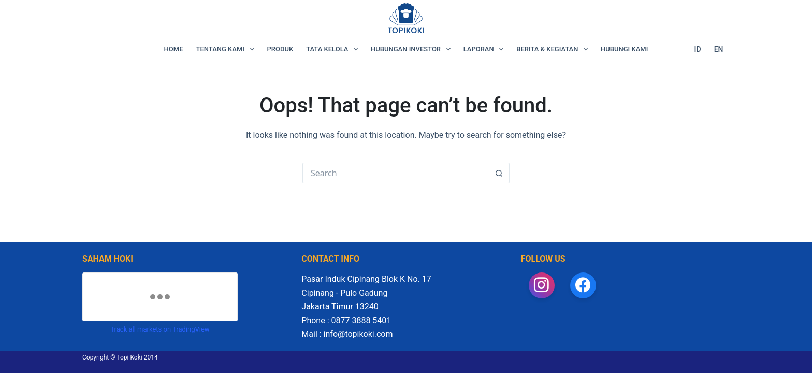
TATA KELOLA (334, 49)
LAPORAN (485, 49)
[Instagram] (542, 285)
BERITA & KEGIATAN (554, 49)
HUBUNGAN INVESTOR (413, 49)
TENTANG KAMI (227, 49)
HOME (173, 49)
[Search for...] (395, 173)
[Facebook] (583, 285)
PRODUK (280, 49)
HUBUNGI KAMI (624, 49)
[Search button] (499, 173)
